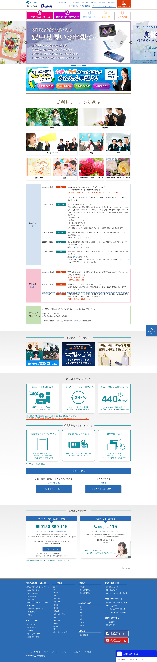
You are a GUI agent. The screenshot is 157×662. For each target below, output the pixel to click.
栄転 (81, 610)
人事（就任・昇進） (59, 614)
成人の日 (56, 623)
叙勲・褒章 (57, 620)
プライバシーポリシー (50, 652)
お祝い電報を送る (33, 590)
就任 (81, 613)
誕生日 (55, 592)
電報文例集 (30, 599)
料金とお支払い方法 (33, 634)
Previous (26, 42)
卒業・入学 (57, 602)
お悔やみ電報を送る (33, 593)
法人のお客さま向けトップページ (37, 602)
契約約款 (88, 652)
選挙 (54, 617)
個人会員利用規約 (85, 593)
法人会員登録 (31, 606)
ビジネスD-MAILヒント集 (115, 612)
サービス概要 (31, 628)
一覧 (32, 226)
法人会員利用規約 (85, 590)
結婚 (54, 589)
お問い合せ (102, 2)
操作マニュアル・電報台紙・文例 (116, 603)
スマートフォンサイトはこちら (105, 6)
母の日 (55, 605)
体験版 (29, 615)
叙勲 (81, 619)
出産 (54, 596)
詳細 (32, 287)
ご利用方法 (30, 631)
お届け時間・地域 (33, 637)
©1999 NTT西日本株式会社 (35, 656)
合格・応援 (57, 599)
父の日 (55, 608)
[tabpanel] (78, 42)
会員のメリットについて (35, 609)
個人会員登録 (31, 596)
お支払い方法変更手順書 (114, 609)
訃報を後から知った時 (60, 632)
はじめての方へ (63, 2)
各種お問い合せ (111, 625)
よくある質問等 (74, 2)
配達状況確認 (112, 2)
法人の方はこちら (124, 6)
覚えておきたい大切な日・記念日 (116, 593)
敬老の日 (56, 611)
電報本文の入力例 (111, 590)
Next (131, 42)
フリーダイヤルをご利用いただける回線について (52, 531)
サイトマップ (66, 652)
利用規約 (82, 587)
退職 (81, 616)
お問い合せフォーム (52, 549)
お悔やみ (82, 622)
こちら (74, 238)
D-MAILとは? (31, 624)
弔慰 (54, 629)
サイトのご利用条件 (33, 652)
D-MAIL (103, 483)
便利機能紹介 (31, 612)
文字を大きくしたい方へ (89, 2)
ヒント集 (82, 212)
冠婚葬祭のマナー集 (112, 587)
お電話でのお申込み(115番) (80, 6)
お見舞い (82, 625)
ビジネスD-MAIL (54, 483)
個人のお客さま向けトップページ (37, 587)
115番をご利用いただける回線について (106, 531)
